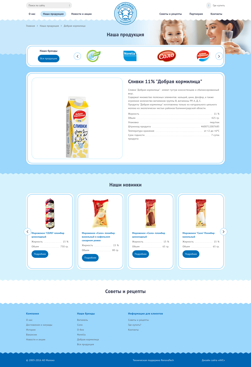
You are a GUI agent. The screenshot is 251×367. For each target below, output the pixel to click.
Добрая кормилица (88, 339)
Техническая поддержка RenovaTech (153, 360)
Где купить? (134, 324)
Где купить (219, 5)
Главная (30, 25)
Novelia (81, 334)
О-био (80, 329)
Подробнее (40, 254)
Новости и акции (35, 339)
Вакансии (31, 334)
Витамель (82, 319)
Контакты (133, 329)
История (31, 329)
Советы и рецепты (138, 319)
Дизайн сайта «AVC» (213, 360)
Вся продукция (48, 58)
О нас (29, 319)
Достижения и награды (39, 324)
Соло (80, 324)
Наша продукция (49, 25)
